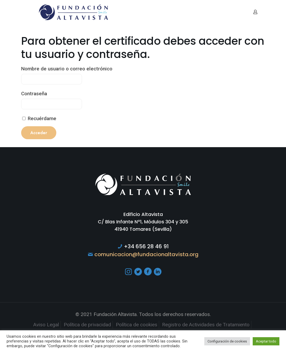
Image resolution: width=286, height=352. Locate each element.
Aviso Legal (46, 325)
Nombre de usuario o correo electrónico (66, 69)
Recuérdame (39, 118)
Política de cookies (136, 325)
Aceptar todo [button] (266, 341)
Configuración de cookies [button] (227, 341)
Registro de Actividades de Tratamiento (206, 325)
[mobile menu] (236, 11)
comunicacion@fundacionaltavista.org (146, 254)
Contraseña (34, 94)
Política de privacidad (87, 325)
